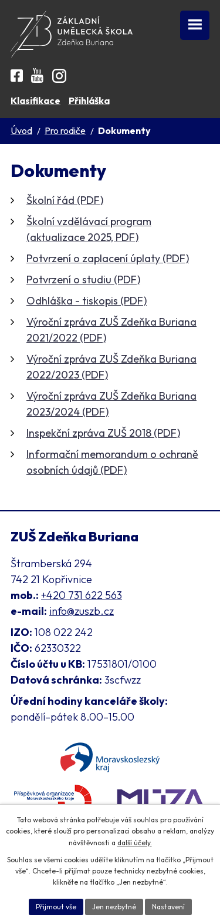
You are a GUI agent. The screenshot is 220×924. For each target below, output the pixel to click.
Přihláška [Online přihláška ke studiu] (89, 100)
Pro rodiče (65, 130)
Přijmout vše (56, 906)
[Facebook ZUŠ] (17, 75)
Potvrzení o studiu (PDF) (83, 279)
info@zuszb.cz (81, 611)
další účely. (134, 842)
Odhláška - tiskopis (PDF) (86, 300)
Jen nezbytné (114, 906)
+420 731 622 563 (81, 595)
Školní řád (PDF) (64, 200)
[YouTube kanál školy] (37, 75)
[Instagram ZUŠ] (59, 76)
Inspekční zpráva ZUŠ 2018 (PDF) (103, 433)
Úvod (21, 130)
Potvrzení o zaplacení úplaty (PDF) (107, 258)
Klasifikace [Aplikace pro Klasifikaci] (35, 100)
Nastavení (168, 906)
